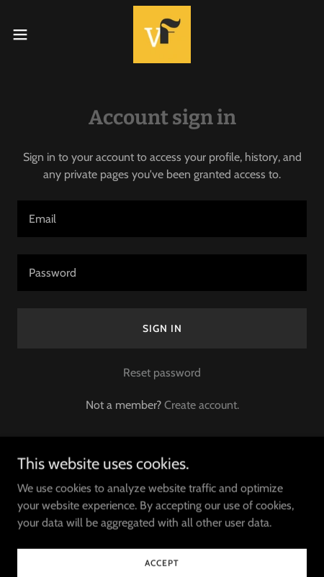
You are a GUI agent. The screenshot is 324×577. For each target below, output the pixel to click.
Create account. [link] (201, 405)
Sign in (162, 328)
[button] (29, 34)
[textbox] (162, 218)
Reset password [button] (162, 372)
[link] (162, 34)
